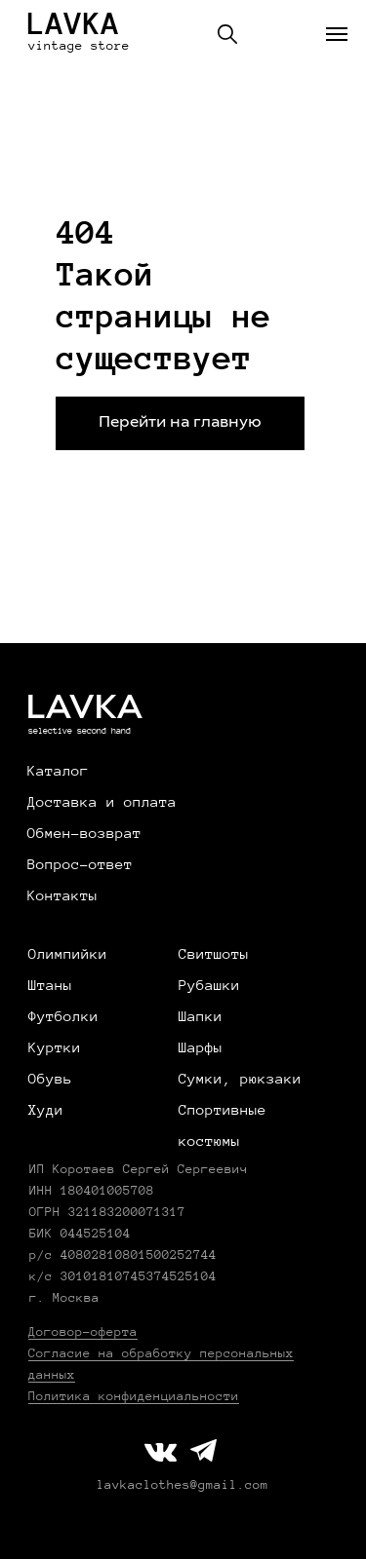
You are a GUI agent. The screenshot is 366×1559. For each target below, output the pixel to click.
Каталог (58, 771)
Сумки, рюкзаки (240, 1078)
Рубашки (209, 985)
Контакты (62, 895)
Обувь (50, 1078)
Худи (45, 1110)
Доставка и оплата (102, 802)
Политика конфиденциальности (133, 1396)
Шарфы (201, 1047)
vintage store (79, 46)
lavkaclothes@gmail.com (182, 1485)
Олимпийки (67, 954)
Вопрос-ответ (80, 864)
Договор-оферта (83, 1332)
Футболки (63, 1016)
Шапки (201, 1016)
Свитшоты (214, 954)
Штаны (50, 985)
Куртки (54, 1047)
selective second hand (79, 731)
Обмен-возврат (84, 833)
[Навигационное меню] (336, 34)
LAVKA (73, 23)
